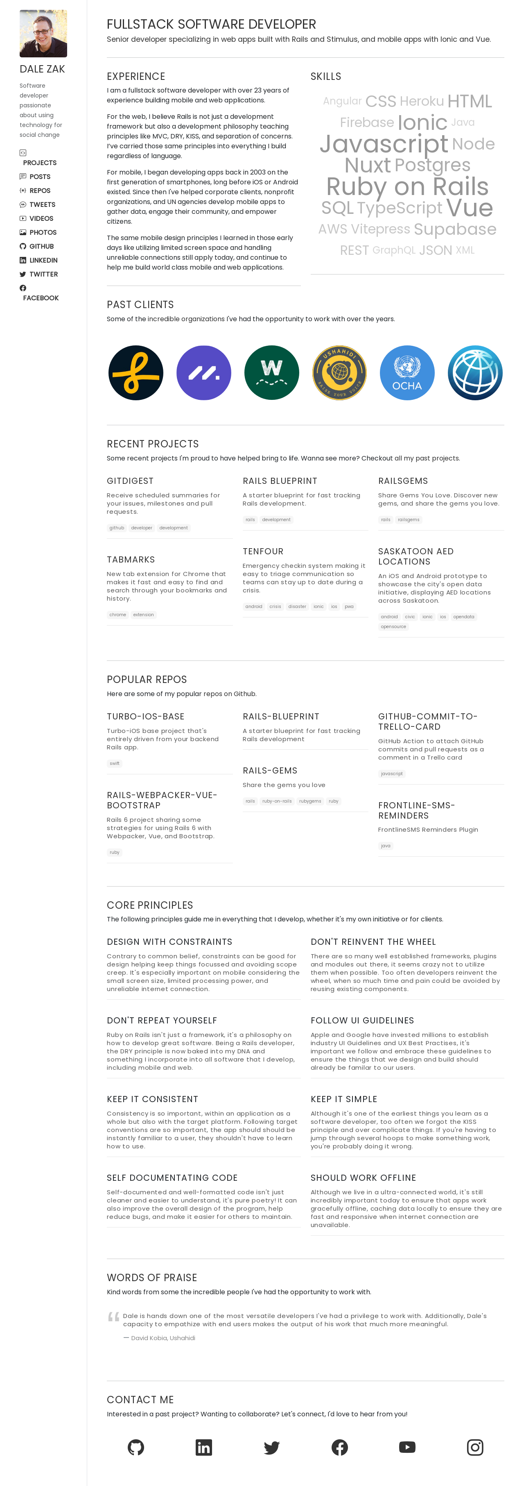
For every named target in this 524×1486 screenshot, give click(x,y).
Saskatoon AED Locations (416, 556)
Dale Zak (42, 69)
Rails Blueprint (280, 481)
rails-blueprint (281, 716)
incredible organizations (186, 319)
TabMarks (131, 559)
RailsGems (403, 481)
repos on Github (229, 694)
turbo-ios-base (146, 716)
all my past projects (427, 458)
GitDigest (130, 481)
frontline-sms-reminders (417, 810)
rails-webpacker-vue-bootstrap (162, 800)
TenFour (263, 551)
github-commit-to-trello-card (428, 721)
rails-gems (270, 770)
